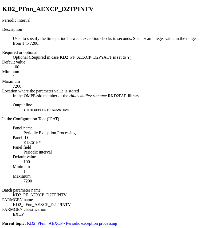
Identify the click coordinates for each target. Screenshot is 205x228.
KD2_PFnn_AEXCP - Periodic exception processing (72, 223)
